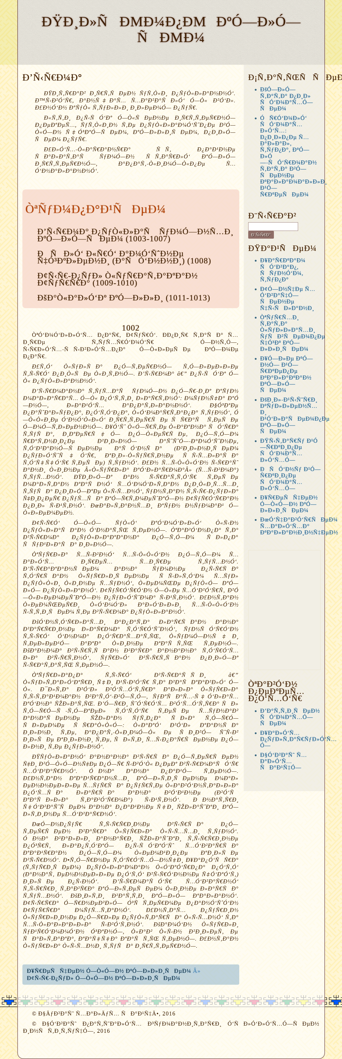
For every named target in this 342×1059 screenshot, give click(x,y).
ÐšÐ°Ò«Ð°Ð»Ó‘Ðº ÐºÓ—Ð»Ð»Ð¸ (100, 297)
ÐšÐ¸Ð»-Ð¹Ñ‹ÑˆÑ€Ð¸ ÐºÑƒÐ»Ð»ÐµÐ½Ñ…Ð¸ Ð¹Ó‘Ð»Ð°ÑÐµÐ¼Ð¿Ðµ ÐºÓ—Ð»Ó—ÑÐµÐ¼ (295, 415)
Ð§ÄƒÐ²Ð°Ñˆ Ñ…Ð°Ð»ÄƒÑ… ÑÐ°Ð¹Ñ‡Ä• (98, 1013)
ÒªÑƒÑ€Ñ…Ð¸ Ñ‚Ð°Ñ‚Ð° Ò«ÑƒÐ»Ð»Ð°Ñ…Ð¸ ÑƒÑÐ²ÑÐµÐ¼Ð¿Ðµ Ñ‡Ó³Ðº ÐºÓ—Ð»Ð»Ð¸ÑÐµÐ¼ (292, 333)
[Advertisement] (284, 610)
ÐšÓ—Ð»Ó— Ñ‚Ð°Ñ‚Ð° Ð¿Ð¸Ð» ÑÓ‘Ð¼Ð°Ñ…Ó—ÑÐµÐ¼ (286, 99)
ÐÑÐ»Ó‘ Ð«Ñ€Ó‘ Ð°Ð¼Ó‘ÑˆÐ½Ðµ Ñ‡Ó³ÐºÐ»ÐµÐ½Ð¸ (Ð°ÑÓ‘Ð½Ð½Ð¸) (111, 257)
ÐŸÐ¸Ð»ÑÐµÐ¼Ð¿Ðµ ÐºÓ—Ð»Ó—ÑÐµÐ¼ (171, 29)
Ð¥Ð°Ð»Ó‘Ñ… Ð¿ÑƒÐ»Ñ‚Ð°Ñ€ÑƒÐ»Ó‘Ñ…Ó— (298, 739)
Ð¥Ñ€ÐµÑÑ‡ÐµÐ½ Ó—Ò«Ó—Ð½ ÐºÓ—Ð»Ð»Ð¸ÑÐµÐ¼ (109, 971)
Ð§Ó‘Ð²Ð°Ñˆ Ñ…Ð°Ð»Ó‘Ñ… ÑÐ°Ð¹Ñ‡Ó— (283, 761)
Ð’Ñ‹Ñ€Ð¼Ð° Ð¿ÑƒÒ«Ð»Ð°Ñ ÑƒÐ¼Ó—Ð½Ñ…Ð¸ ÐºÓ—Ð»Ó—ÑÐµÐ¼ (135, 235)
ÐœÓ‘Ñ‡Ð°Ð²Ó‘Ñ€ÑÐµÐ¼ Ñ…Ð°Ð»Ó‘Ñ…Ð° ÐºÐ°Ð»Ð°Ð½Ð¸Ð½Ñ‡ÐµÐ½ (299, 525)
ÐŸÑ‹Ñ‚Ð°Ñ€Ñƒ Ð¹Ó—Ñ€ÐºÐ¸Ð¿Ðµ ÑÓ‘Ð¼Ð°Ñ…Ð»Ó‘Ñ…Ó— (289, 450)
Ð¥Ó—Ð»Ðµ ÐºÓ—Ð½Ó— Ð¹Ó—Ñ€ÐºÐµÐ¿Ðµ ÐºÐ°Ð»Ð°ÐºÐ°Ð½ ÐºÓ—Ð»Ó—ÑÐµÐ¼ (286, 374)
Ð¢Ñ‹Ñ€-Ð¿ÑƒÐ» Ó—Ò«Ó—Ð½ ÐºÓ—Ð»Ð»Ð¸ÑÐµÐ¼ (103, 978)
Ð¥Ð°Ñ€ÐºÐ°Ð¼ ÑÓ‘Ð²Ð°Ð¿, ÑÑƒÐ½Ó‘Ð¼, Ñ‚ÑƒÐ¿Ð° (283, 269)
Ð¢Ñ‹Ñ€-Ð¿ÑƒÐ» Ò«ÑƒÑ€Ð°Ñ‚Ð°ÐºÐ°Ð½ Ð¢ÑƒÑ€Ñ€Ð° (117, 279)
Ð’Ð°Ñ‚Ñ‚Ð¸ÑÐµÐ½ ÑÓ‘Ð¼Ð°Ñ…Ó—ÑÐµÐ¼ (290, 717)
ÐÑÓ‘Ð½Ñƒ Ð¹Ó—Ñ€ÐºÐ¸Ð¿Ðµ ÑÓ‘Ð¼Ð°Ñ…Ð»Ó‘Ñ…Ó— (290, 478)
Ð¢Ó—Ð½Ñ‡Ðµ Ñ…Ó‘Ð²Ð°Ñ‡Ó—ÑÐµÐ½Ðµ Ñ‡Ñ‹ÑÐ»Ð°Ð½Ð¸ (287, 298)
